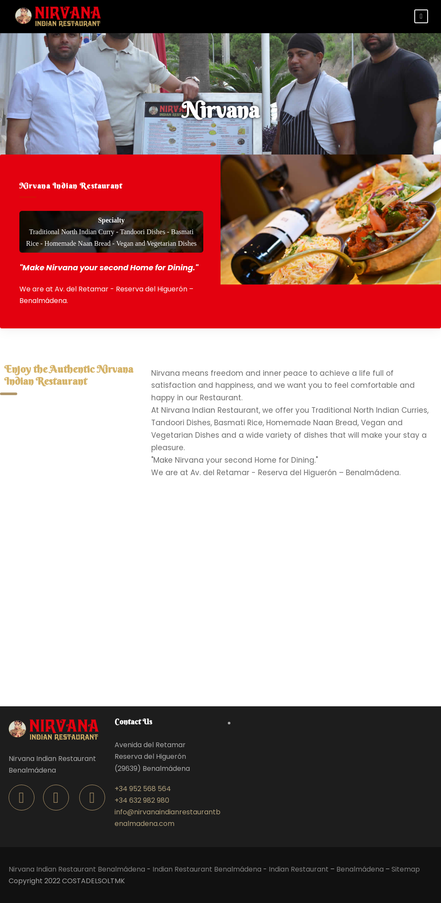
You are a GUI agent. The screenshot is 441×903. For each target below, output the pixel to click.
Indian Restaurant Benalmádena (206, 869)
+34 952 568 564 (143, 789)
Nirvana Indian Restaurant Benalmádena (77, 869)
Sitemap (405, 869)
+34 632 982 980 (142, 800)
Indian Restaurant (299, 869)
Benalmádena (360, 869)
